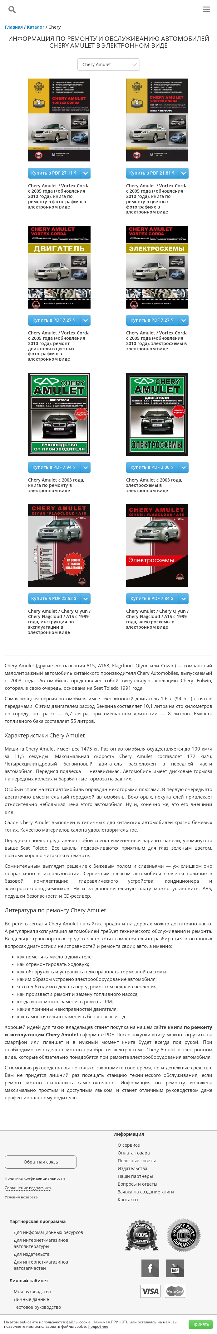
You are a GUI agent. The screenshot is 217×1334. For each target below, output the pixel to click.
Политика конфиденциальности (35, 1178)
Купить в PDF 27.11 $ (53, 173)
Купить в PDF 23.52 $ (53, 598)
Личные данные (31, 1299)
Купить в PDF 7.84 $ (152, 598)
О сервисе (129, 1145)
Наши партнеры (135, 1176)
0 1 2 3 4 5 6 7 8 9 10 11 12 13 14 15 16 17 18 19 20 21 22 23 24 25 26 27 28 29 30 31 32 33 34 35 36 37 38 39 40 (108, 64)
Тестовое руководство (37, 1307)
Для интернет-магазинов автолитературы (41, 1243)
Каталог (35, 27)
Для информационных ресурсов (48, 1232)
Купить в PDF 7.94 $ (53, 467)
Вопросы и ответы (137, 1184)
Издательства (132, 1168)
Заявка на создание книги (146, 1192)
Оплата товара (134, 1153)
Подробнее (98, 1326)
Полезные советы (137, 1161)
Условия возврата (21, 1197)
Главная (14, 27)
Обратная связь (41, 1162)
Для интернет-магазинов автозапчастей (41, 1265)
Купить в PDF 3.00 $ (152, 467)
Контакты (128, 1199)
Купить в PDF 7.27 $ (53, 320)
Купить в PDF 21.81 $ (152, 173)
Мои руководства (32, 1291)
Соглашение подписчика (28, 1187)
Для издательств (32, 1254)
